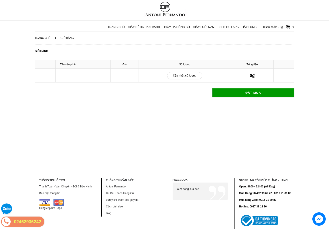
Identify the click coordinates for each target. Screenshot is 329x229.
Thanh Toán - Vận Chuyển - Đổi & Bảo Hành (65, 186)
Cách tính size (114, 206)
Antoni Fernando (116, 186)
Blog (108, 213)
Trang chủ (43, 38)
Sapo (59, 208)
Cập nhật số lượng (184, 75)
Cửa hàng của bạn (188, 189)
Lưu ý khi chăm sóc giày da (122, 199)
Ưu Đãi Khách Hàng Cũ (120, 193)
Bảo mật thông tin (49, 193)
